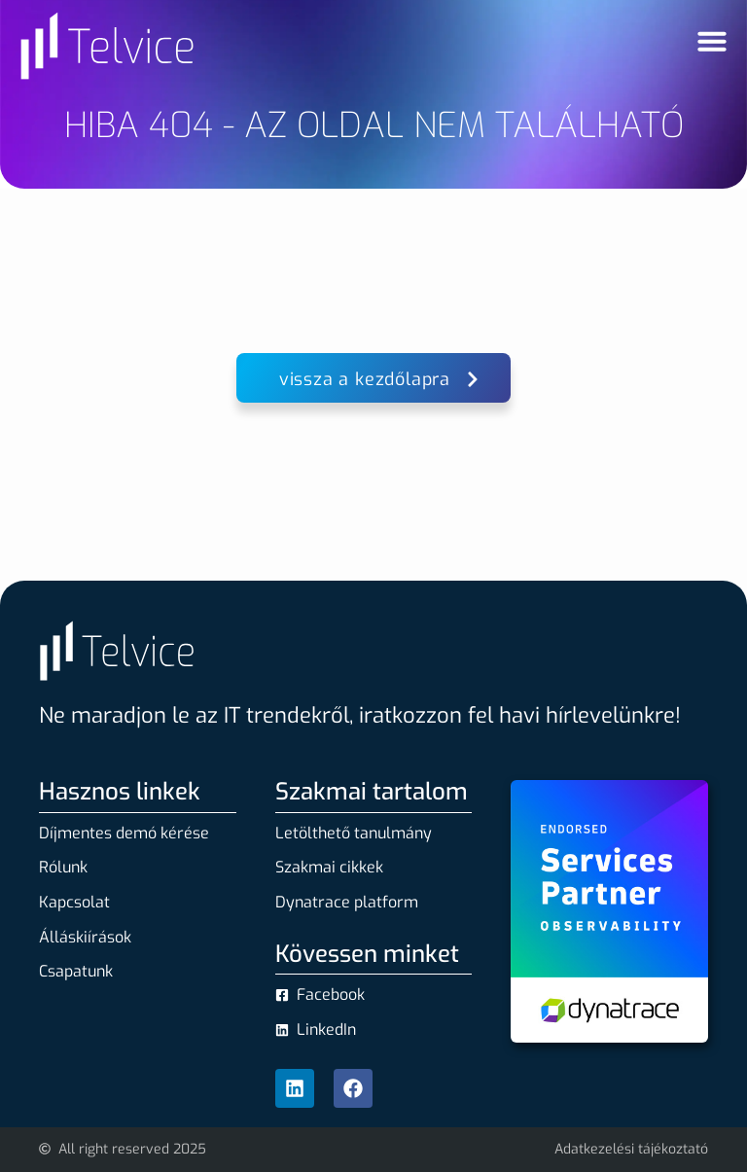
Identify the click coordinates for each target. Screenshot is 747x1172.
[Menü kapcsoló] (712, 40)
